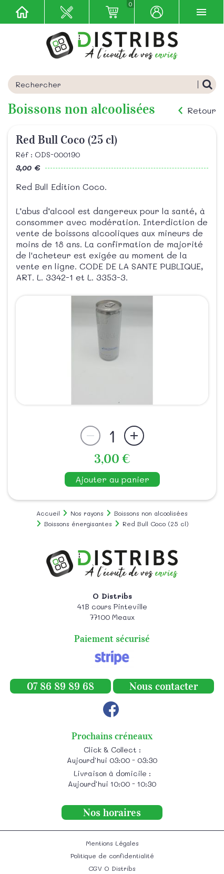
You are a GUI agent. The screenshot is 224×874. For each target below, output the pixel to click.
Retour (201, 110)
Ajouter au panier (112, 479)
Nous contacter (163, 686)
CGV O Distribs (112, 868)
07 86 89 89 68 (60, 686)
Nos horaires (112, 812)
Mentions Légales (112, 843)
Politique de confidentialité (112, 855)
